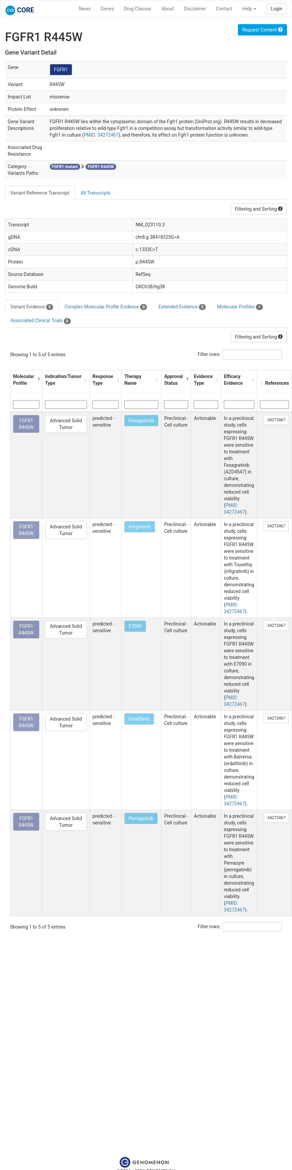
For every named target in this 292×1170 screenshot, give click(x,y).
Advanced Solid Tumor (66, 424)
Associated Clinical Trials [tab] (40, 321)
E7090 (135, 626)
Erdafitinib (139, 719)
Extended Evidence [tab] (181, 307)
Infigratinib (140, 526)
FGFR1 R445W (26, 424)
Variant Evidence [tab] (31, 307)
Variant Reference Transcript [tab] (39, 193)
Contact (224, 8)
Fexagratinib (141, 420)
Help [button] (249, 8)
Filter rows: (209, 354)
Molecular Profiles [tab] (240, 307)
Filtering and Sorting (259, 209)
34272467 (276, 420)
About (167, 8)
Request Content (262, 29)
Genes (107, 8)
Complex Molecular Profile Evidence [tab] (105, 307)
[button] (38, 379)
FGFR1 (61, 69)
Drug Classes (137, 8)
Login (276, 8)
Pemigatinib (141, 818)
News (85, 8)
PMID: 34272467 (101, 135)
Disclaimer (195, 8)
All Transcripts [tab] (95, 193)
